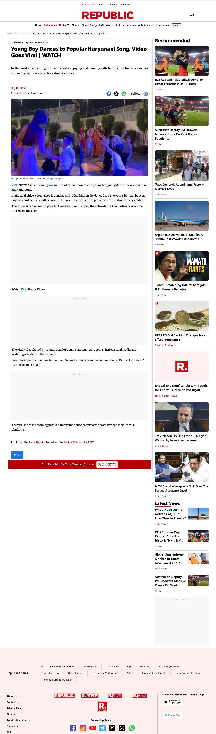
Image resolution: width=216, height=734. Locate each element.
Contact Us (13, 702)
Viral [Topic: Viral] (17, 455)
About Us (12, 696)
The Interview (75, 673)
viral (51, 185)
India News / (22, 33)
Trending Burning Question (56, 680)
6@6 (129, 666)
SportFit (159, 245)
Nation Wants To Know (187, 673)
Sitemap (11, 714)
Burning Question (168, 666)
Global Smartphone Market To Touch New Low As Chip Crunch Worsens (169, 561)
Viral (15, 185)
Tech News (161, 569)
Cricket (159, 90)
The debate (112, 666)
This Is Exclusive (50, 673)
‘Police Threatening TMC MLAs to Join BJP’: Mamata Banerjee (180, 287)
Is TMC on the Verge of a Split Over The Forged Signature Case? (181, 488)
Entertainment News (166, 396)
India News (18, 93)
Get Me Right (90, 666)
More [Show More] (176, 25)
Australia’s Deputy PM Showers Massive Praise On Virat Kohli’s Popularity (176, 134)
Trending (145, 666)
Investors (12, 726)
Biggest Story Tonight (154, 673)
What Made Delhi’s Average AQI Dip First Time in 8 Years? (170, 514)
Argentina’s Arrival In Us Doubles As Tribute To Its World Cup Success (179, 237)
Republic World (89, 4)
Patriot (130, 673)
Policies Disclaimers (18, 720)
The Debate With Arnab (105, 673)
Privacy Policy (15, 708)
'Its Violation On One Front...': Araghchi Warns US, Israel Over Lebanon (181, 438)
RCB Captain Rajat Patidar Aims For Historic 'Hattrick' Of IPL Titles (179, 82)
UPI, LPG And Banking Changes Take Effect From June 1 (180, 337)
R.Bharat (103, 4)
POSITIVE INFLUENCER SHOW (57, 666)
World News (161, 446)
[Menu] (190, 15)
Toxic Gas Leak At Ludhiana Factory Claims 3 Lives (179, 186)
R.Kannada (126, 4)
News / (10, 33)
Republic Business (165, 345)
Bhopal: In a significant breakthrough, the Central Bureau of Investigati (181, 388)
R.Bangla (114, 4)
